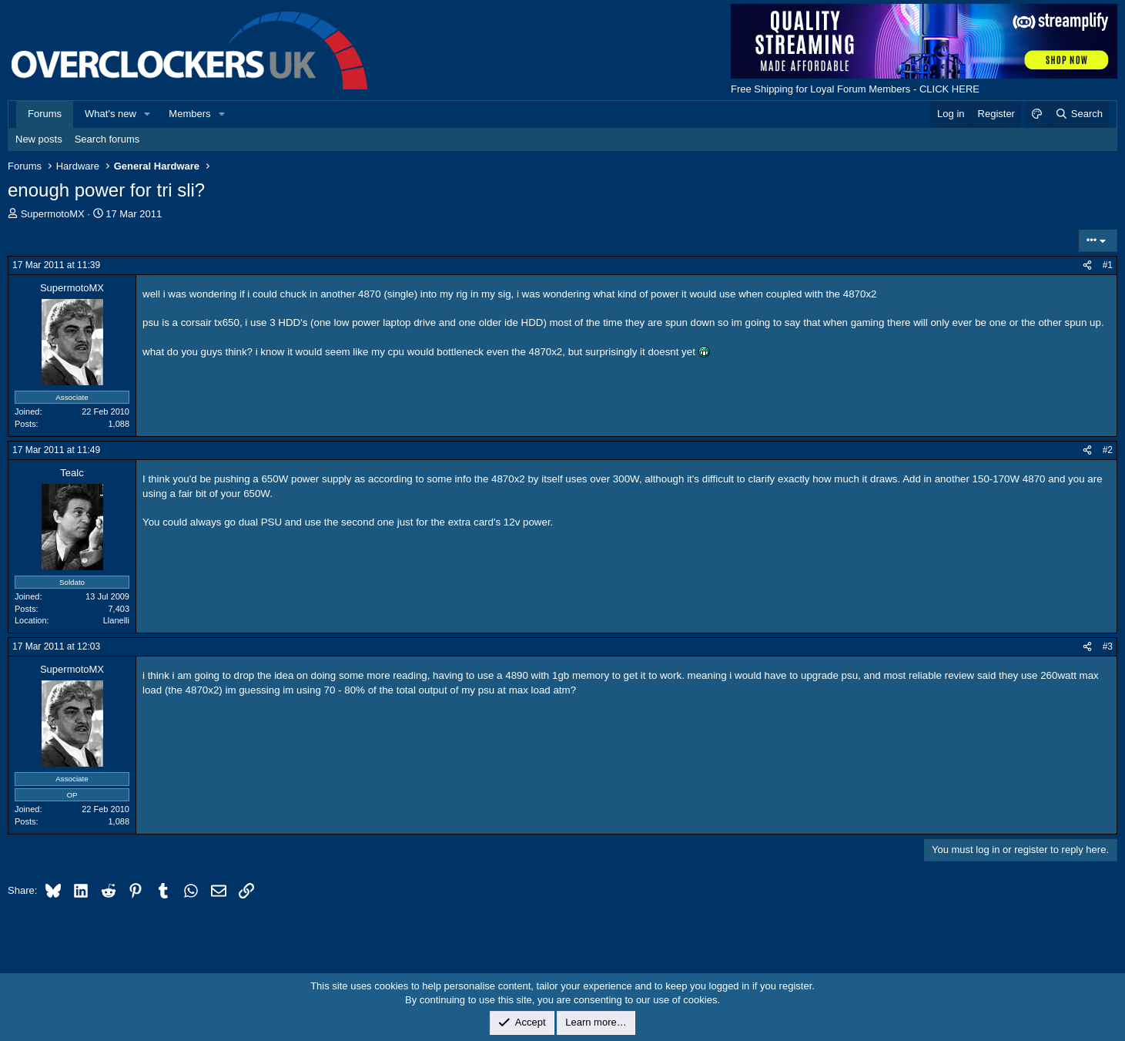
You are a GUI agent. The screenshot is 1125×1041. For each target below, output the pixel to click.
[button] (148, 114)
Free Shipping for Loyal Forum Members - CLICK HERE (855, 89)
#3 (1108, 646)
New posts (38, 139)
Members (189, 113)
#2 (1108, 450)
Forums (45, 113)
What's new (110, 113)
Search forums (107, 139)
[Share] (1087, 265)
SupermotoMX (53, 214)
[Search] (1078, 114)
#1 (1108, 265)
